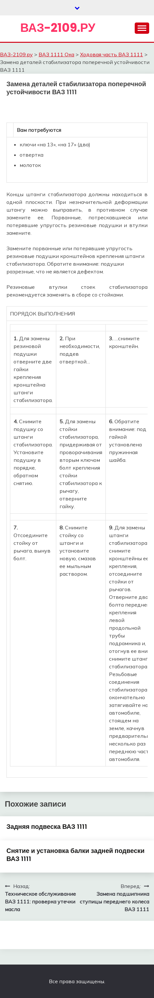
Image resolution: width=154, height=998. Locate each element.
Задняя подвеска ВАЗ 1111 (46, 826)
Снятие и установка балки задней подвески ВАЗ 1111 (75, 854)
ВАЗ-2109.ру (57, 27)
